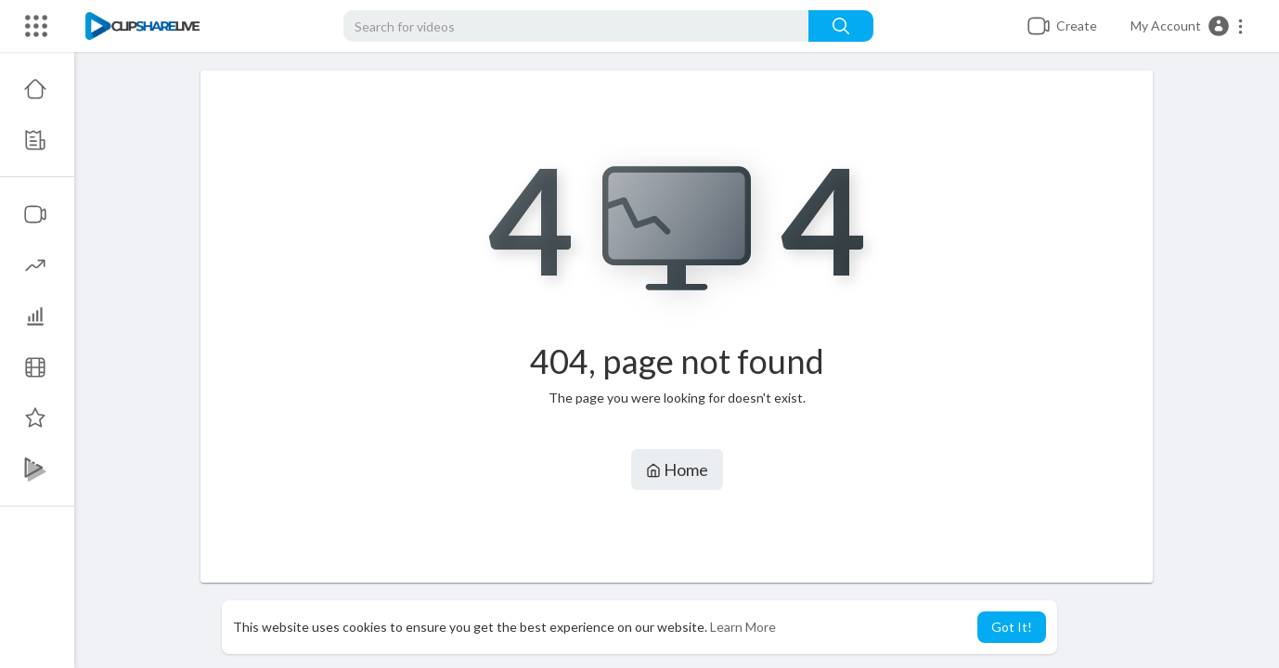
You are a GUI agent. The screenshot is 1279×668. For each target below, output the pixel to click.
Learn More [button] (743, 627)
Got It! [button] (1011, 627)
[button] (1188, 26)
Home (677, 469)
